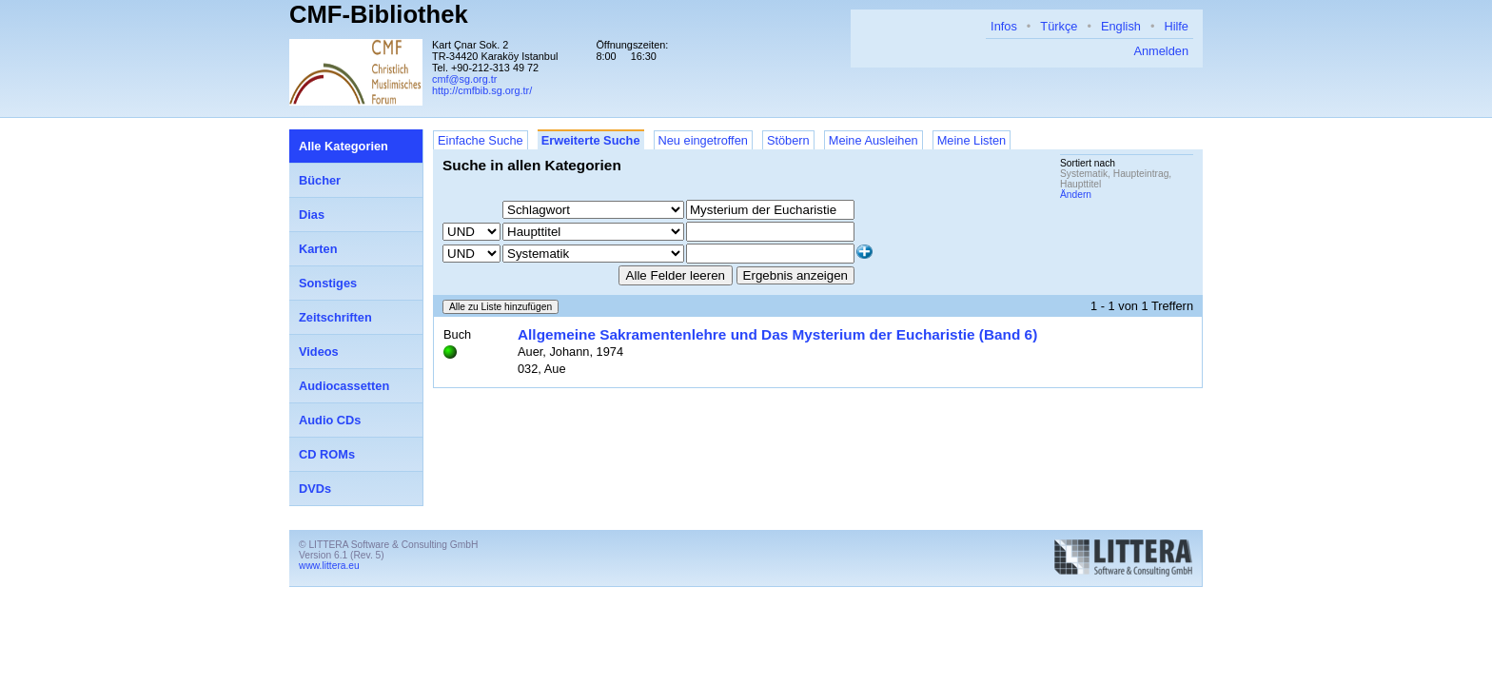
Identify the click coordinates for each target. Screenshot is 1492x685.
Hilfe (1176, 26)
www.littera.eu (329, 565)
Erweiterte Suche (590, 140)
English (1121, 26)
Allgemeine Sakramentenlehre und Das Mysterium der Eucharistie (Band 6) (777, 334)
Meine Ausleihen (873, 140)
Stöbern (788, 140)
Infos (1004, 26)
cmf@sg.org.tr (464, 79)
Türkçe (1058, 26)
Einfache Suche (480, 140)
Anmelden (1160, 51)
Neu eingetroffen (703, 140)
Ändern (1075, 194)
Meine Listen (972, 140)
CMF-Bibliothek (378, 14)
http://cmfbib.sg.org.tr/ (482, 90)
